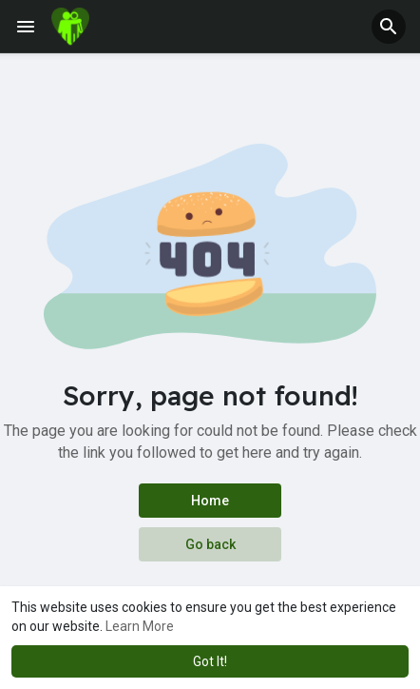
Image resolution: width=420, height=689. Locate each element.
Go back (210, 544)
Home (210, 500)
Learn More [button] (139, 626)
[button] (389, 27)
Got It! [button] (210, 661)
